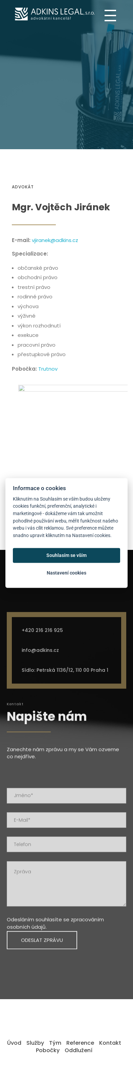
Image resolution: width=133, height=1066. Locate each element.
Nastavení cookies (66, 573)
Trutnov (48, 368)
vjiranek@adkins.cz (55, 240)
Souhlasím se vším (66, 555)
